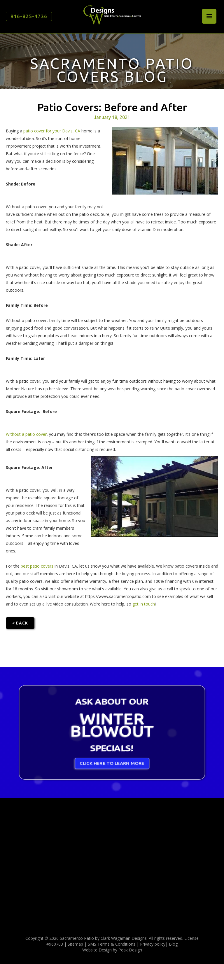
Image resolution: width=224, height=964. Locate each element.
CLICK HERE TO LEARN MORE (112, 765)
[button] (209, 16)
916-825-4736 (28, 16)
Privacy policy (152, 944)
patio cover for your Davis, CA (51, 131)
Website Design (97, 950)
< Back (20, 623)
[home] (112, 15)
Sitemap (75, 944)
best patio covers (37, 566)
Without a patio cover (26, 434)
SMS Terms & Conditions (111, 944)
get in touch (143, 604)
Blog (173, 944)
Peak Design (130, 950)
